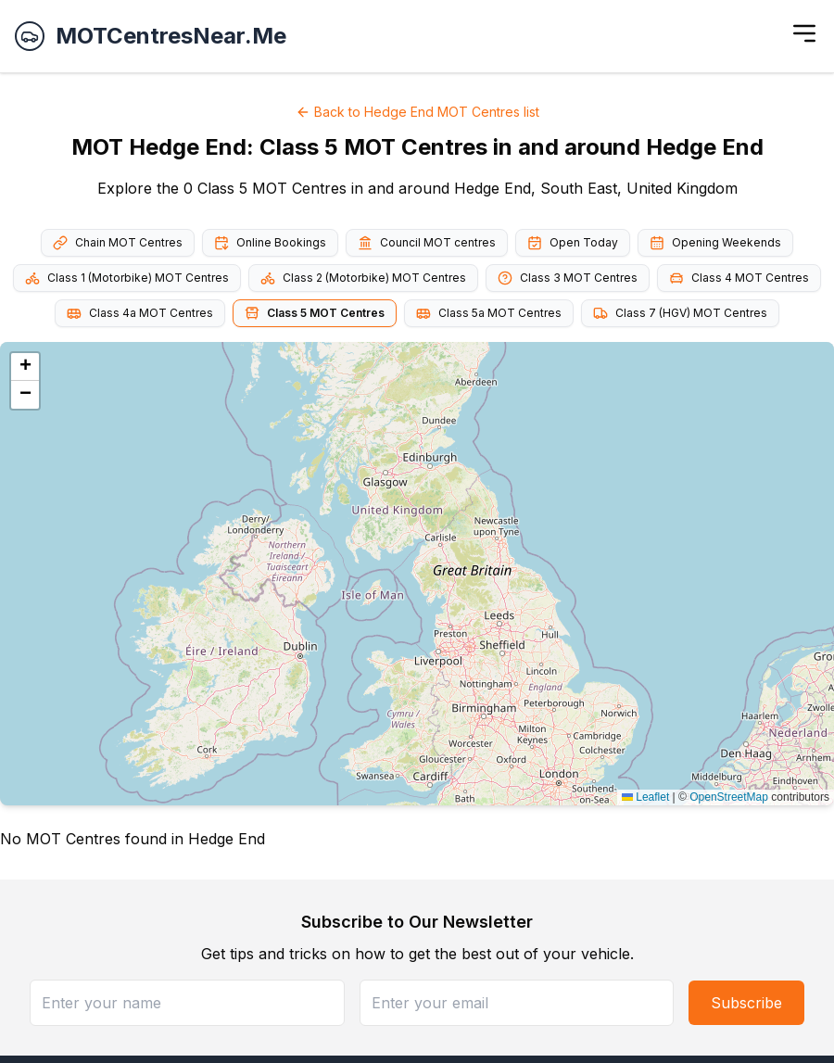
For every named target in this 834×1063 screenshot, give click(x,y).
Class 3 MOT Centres (568, 278)
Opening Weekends (715, 242)
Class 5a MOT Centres (489, 313)
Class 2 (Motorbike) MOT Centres (363, 278)
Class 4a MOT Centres (140, 313)
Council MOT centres (427, 242)
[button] (25, 367)
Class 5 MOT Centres (315, 313)
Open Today (572, 242)
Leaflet (645, 797)
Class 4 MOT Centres (739, 278)
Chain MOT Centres (118, 242)
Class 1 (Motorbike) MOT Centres (127, 278)
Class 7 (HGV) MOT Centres (680, 313)
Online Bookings (270, 242)
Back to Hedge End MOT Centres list (417, 112)
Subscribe (746, 1002)
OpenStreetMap (728, 797)
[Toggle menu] (804, 33)
